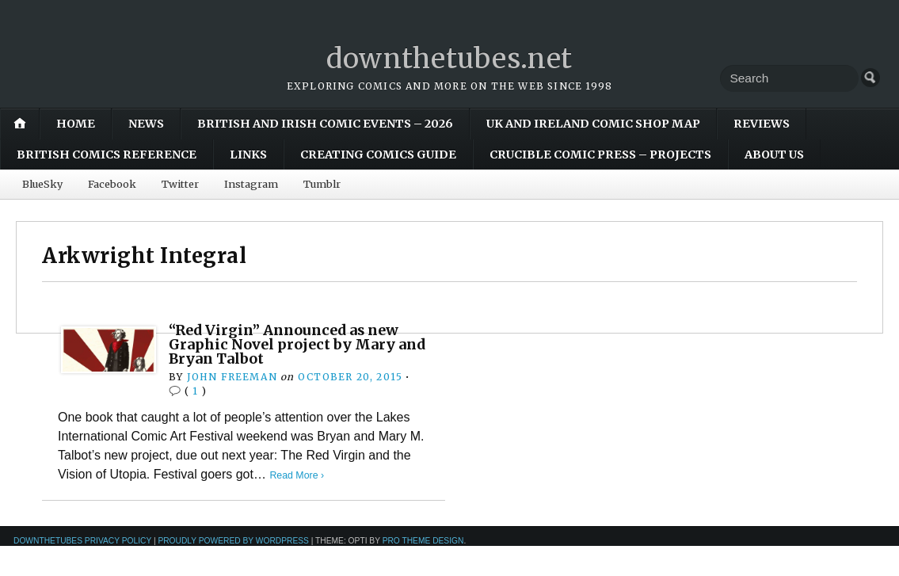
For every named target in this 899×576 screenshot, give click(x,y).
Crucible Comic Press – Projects (600, 154)
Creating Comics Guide (378, 154)
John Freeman (231, 377)
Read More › (297, 475)
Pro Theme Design (423, 540)
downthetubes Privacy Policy (82, 540)
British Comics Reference (106, 154)
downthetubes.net (449, 58)
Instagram (251, 183)
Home (75, 123)
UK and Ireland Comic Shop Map (593, 123)
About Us (774, 154)
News (146, 123)
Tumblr (322, 183)
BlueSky (42, 183)
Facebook (112, 183)
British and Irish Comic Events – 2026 (325, 123)
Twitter (180, 183)
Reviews (761, 123)
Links (248, 154)
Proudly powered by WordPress (233, 540)
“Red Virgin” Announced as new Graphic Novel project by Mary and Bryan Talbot (290, 344)
